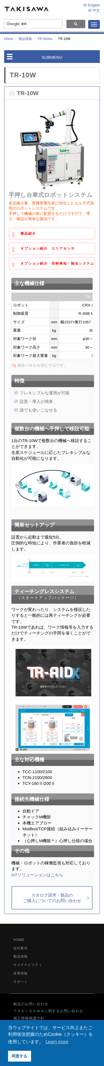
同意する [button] (19, 1056)
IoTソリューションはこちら (37, 874)
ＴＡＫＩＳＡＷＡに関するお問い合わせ (48, 1011)
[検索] (31, 24)
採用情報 (20, 973)
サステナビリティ (27, 965)
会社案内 (20, 948)
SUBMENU (52, 57)
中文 (94, 10)
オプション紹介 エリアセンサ (43, 249)
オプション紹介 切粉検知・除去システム (53, 264)
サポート (20, 982)
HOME (18, 940)
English (91, 5)
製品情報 (25, 39)
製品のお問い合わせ (30, 1004)
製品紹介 (24, 234)
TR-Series (44, 39)
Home (8, 39)
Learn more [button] (56, 1041)
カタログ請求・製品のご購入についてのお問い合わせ (52, 898)
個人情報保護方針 (28, 1018)
